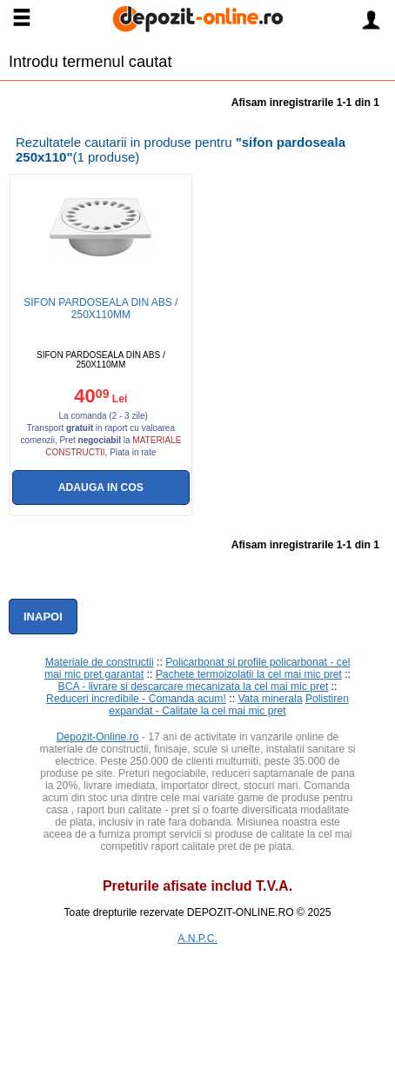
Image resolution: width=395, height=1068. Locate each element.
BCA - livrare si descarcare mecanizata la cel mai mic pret (193, 686)
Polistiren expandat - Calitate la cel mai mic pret (229, 705)
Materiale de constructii (99, 662)
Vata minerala (270, 699)
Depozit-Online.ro (98, 737)
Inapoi (43, 616)
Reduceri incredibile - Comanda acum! (136, 699)
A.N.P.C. (197, 938)
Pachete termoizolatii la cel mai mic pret (249, 674)
